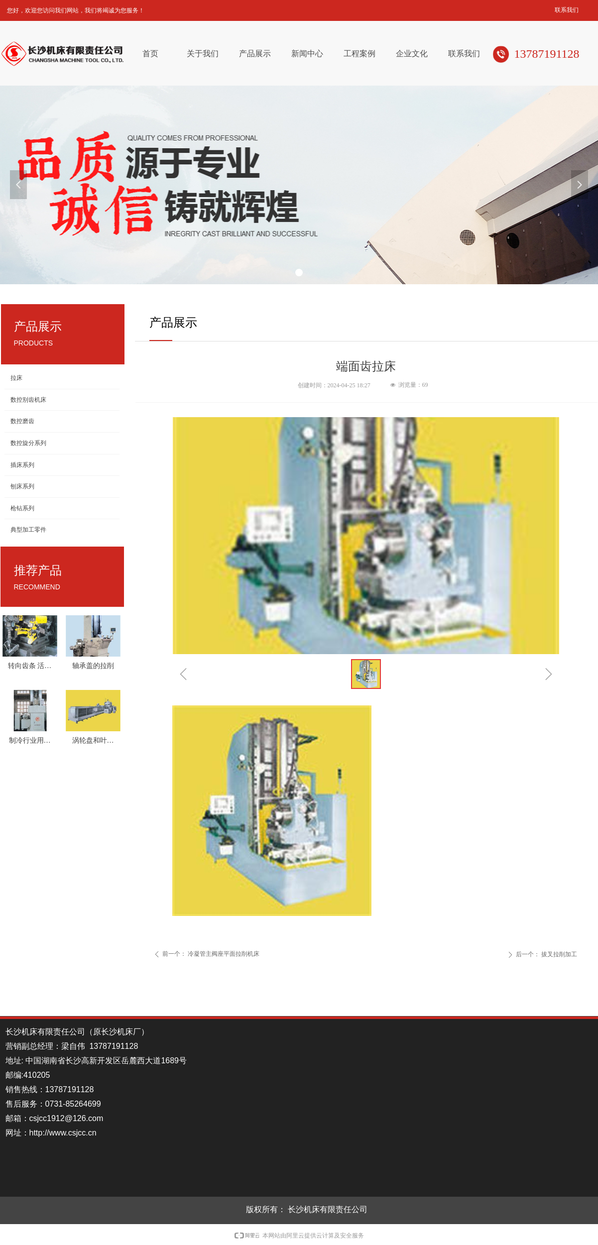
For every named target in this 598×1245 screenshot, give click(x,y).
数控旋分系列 (28, 443)
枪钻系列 (22, 508)
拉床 (16, 377)
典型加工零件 (28, 529)
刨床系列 (22, 486)
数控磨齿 (22, 421)
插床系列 (22, 464)
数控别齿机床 (28, 399)
